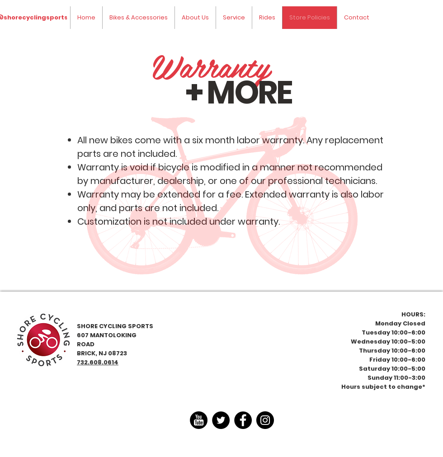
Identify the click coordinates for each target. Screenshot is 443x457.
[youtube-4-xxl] (198, 420)
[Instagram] (265, 420)
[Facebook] (243, 420)
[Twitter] (221, 420)
